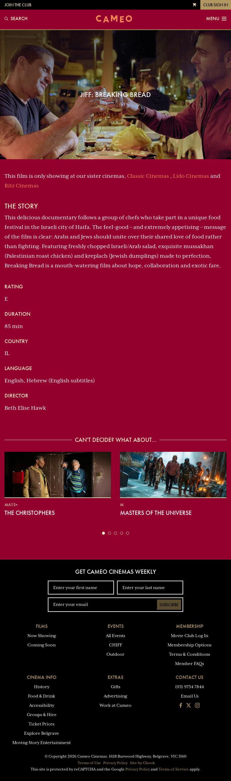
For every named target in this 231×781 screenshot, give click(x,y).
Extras (115, 677)
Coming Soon (41, 645)
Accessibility (41, 705)
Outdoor (115, 654)
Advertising (115, 696)
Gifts (115, 686)
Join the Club (18, 5)
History (41, 686)
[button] (103, 533)
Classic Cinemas (148, 176)
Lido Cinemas (191, 176)
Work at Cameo (115, 705)
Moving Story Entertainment (41, 742)
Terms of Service (174, 769)
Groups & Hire (42, 714)
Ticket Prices (41, 724)
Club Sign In (215, 5)
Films (42, 626)
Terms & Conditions (189, 654)
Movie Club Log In (189, 635)
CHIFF (115, 645)
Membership (189, 626)
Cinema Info (42, 677)
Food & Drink (41, 696)
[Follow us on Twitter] (188, 706)
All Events (115, 635)
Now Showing (41, 635)
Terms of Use (89, 763)
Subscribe (169, 604)
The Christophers (30, 513)
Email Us (190, 696)
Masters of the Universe (156, 513)
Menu (216, 18)
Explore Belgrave (41, 733)
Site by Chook (142, 763)
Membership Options (189, 645)
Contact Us (189, 677)
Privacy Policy (115, 763)
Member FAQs (189, 663)
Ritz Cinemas (22, 186)
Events (116, 626)
